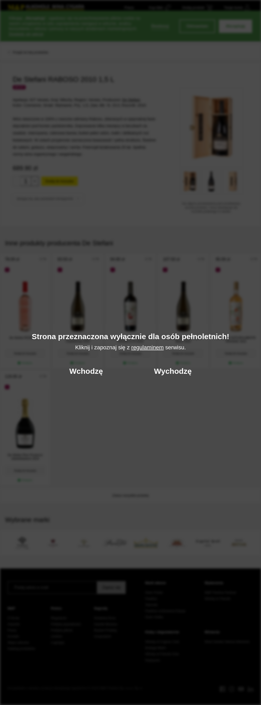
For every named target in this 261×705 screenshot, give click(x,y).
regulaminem (147, 347)
